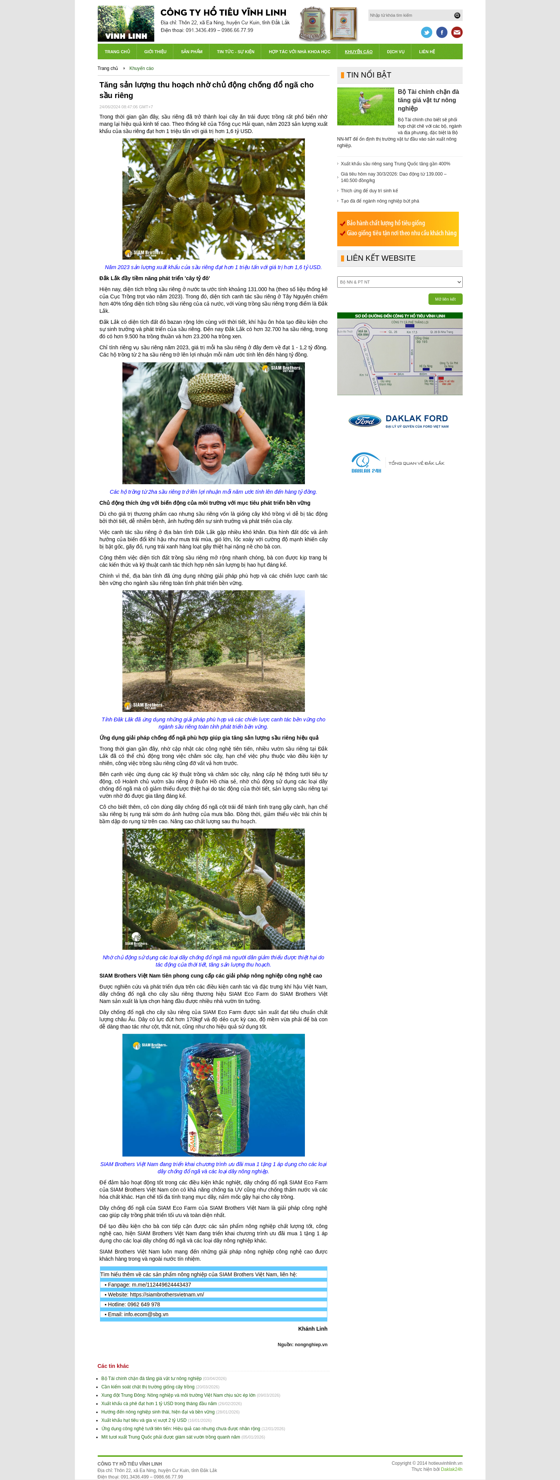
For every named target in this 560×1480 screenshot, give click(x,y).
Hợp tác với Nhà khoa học (299, 51)
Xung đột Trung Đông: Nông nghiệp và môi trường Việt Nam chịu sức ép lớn (178, 1395)
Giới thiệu (155, 51)
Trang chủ (117, 51)
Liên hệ (427, 51)
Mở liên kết (445, 299)
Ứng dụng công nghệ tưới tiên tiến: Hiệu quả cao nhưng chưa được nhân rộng (181, 1428)
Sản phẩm (192, 51)
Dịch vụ (396, 51)
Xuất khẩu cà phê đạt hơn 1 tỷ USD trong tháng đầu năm (159, 1403)
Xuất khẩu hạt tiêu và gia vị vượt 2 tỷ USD (144, 1420)
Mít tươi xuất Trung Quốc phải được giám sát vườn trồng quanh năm (171, 1437)
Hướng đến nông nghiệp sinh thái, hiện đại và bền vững (158, 1412)
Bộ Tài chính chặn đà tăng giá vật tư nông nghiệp (152, 1378)
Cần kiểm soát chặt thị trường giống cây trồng (148, 1387)
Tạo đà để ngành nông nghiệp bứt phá (380, 201)
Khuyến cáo (359, 51)
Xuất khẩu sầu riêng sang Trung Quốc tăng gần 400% (396, 163)
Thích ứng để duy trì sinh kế (369, 190)
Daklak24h (452, 1469)
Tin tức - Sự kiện (236, 51)
